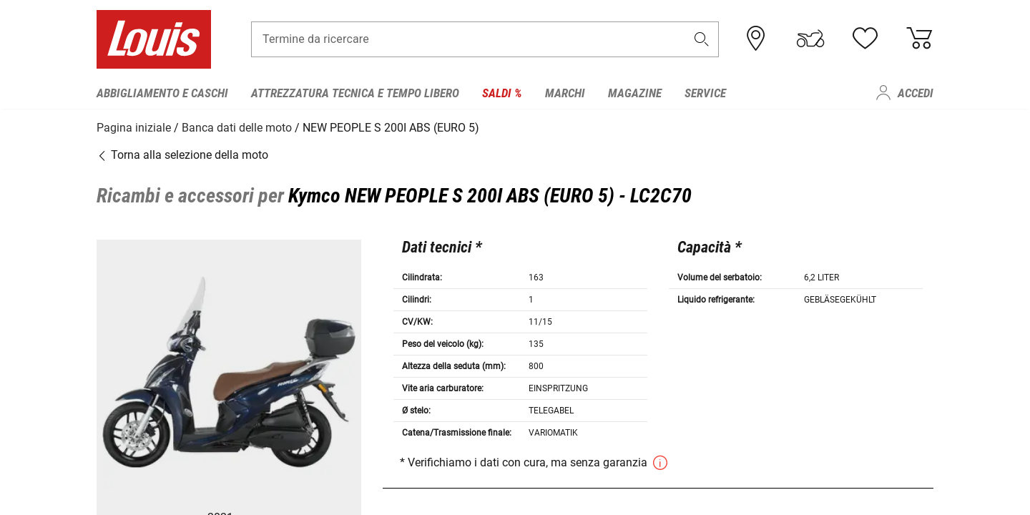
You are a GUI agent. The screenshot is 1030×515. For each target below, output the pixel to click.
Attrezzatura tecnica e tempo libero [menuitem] (355, 93)
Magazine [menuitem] (635, 93)
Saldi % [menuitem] (502, 93)
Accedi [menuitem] (915, 93)
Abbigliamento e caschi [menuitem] (162, 93)
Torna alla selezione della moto (182, 153)
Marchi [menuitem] (565, 93)
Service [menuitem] (705, 93)
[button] (701, 40)
